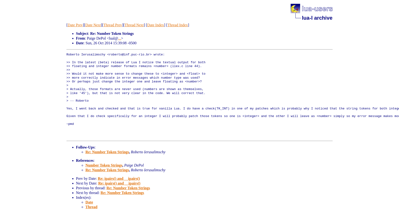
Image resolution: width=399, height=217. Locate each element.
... (119, 38)
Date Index (155, 25)
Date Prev (75, 25)
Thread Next (134, 25)
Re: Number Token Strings (107, 152)
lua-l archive (317, 18)
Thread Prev (112, 25)
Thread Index (178, 25)
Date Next (93, 25)
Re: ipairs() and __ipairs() (119, 178)
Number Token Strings (104, 165)
